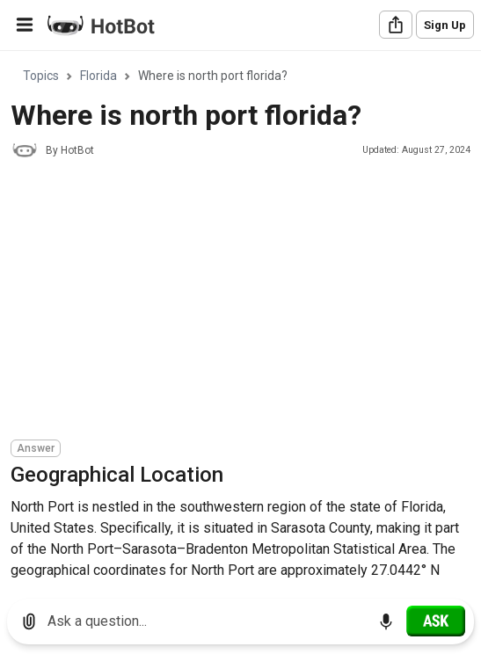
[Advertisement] (246, 301)
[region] (240, 319)
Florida (98, 76)
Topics (41, 76)
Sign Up (445, 25)
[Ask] (435, 621)
